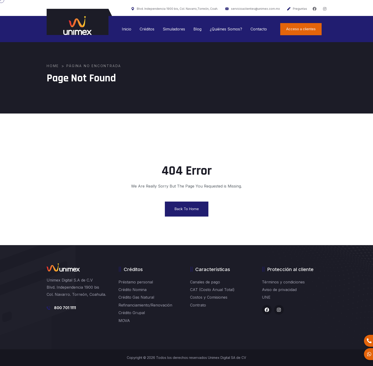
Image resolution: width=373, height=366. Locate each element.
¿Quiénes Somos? (226, 29)
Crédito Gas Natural (136, 297)
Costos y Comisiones (208, 297)
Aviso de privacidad (279, 289)
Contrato (198, 305)
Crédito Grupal (131, 312)
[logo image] (77, 25)
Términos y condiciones (283, 282)
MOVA (124, 320)
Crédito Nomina (132, 289)
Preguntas (297, 8)
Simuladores (174, 29)
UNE (266, 297)
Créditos (147, 29)
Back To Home (186, 209)
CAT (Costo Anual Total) (212, 289)
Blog (197, 29)
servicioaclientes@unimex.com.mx (252, 8)
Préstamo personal (135, 282)
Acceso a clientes (301, 29)
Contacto (258, 29)
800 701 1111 (65, 307)
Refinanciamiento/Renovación (145, 305)
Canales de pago (205, 282)
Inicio (126, 29)
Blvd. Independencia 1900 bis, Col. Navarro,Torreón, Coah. (174, 8)
